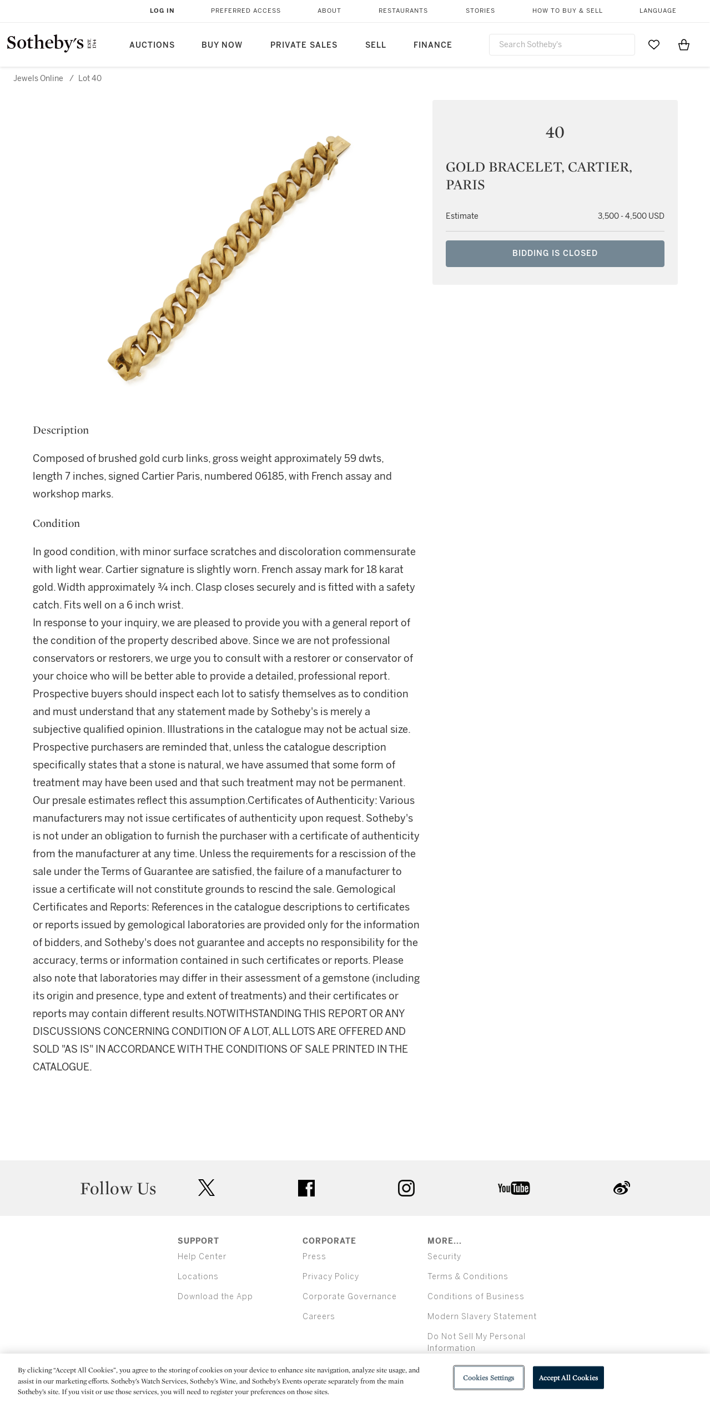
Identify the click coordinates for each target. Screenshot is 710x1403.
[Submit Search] (622, 44)
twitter (206, 1187)
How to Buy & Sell (567, 10)
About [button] (329, 10)
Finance (433, 45)
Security (444, 1256)
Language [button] (658, 10)
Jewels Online (38, 78)
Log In (162, 10)
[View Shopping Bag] (684, 44)
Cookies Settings (489, 1377)
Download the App (215, 1296)
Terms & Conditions (467, 1276)
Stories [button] (480, 10)
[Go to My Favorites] (653, 44)
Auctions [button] (152, 45)
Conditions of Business (476, 1296)
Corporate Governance (350, 1296)
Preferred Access (246, 10)
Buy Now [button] (222, 45)
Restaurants (403, 10)
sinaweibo (621, 1188)
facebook (306, 1188)
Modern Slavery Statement (482, 1316)
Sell (375, 45)
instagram (406, 1188)
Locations (198, 1276)
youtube (514, 1188)
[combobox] (562, 45)
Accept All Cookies (568, 1377)
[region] (355, 1378)
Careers (319, 1316)
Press (314, 1256)
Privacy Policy (331, 1276)
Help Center (202, 1256)
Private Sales (304, 45)
